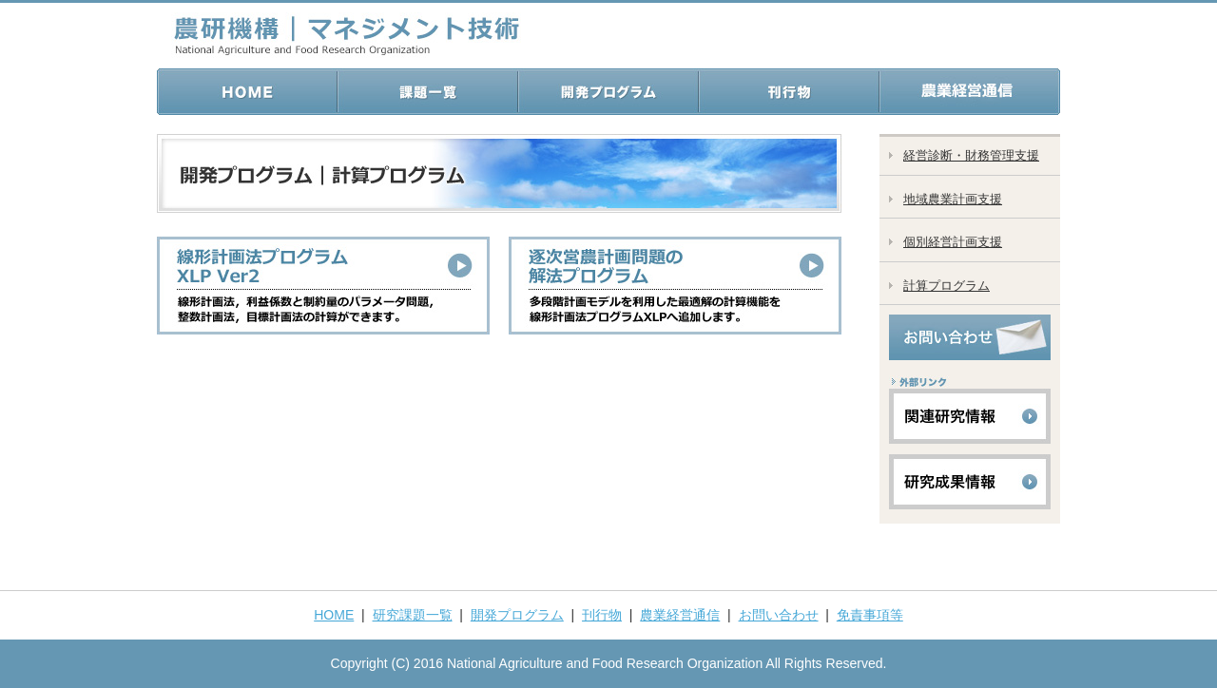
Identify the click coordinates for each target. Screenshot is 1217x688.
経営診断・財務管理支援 (971, 155)
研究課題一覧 (413, 614)
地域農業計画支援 (952, 199)
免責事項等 (870, 614)
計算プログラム (946, 285)
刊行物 (602, 614)
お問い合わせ (779, 614)
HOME (334, 614)
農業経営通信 (680, 614)
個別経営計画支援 (952, 242)
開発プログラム (517, 614)
